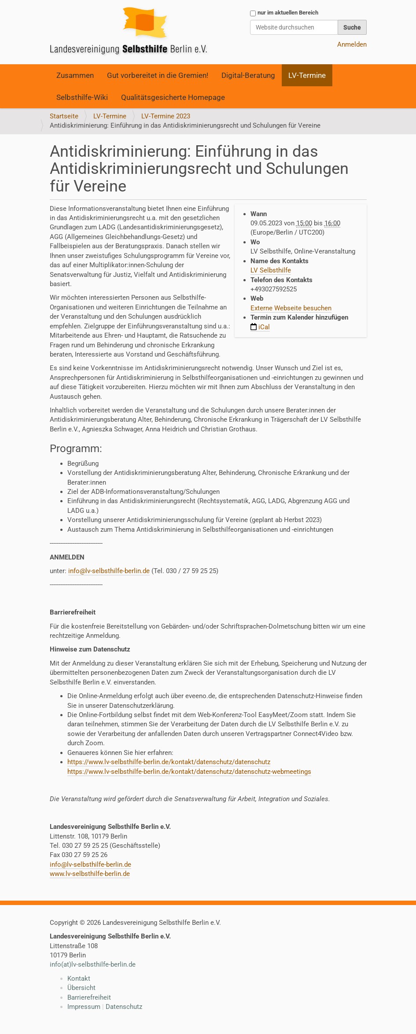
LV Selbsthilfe (270, 270)
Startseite (64, 116)
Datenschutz (124, 1007)
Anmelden (352, 44)
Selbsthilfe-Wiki (82, 97)
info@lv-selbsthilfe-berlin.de (109, 571)
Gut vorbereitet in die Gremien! (157, 75)
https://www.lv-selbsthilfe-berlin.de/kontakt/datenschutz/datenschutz (168, 762)
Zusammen (75, 75)
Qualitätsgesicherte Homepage (173, 97)
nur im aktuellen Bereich (288, 12)
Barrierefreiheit (89, 997)
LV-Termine (307, 75)
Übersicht (81, 988)
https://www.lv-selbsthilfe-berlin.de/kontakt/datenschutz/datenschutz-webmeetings (189, 772)
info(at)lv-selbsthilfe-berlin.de (93, 964)
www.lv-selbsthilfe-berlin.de (90, 874)
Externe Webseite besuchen (290, 308)
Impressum (83, 1007)
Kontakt (78, 978)
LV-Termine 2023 (165, 116)
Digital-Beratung (248, 75)
